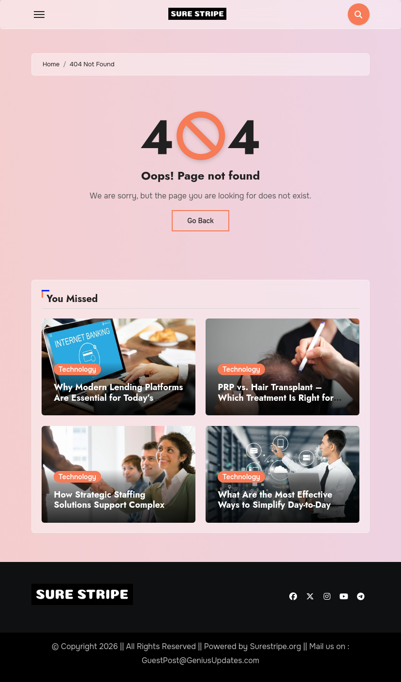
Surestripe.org (275, 646)
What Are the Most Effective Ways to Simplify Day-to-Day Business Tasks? (275, 505)
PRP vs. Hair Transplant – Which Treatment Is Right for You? (276, 397)
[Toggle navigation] (39, 14)
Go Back (200, 220)
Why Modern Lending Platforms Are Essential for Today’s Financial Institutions (118, 397)
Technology (77, 369)
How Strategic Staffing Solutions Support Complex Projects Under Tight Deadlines (116, 505)
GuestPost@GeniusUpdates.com (200, 660)
